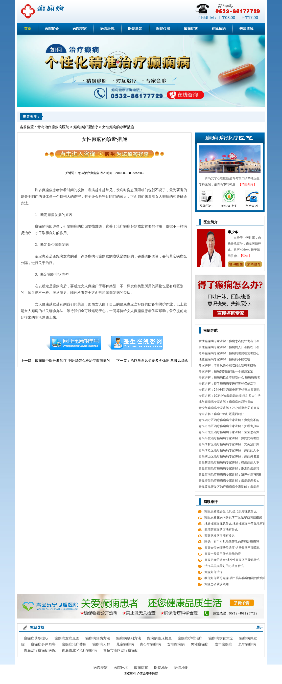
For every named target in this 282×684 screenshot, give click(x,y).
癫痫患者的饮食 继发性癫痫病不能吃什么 (232, 560)
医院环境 (107, 29)
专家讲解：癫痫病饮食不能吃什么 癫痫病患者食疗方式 (229, 378)
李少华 (233, 232)
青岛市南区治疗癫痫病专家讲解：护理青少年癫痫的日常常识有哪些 (229, 426)
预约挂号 (73, 343)
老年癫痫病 (247, 644)
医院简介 (52, 29)
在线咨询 (135, 343)
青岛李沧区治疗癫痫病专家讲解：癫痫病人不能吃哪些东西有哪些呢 (229, 451)
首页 (27, 29)
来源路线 (246, 29)
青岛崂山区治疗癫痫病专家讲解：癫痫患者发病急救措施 (229, 457)
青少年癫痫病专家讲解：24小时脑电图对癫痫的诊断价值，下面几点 (229, 408)
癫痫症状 (191, 29)
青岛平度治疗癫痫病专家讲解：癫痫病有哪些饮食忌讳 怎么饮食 (229, 438)
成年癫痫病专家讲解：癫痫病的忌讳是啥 (226, 402)
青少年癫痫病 (150, 644)
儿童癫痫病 (125, 644)
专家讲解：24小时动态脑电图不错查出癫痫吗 (229, 389)
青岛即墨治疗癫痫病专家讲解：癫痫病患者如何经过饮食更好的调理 (229, 481)
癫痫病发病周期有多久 (219, 535)
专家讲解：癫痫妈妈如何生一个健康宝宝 (226, 371)
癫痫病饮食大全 (220, 638)
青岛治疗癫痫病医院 (53, 127)
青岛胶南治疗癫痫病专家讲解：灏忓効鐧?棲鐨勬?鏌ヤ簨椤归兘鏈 (230, 475)
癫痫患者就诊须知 (216, 584)
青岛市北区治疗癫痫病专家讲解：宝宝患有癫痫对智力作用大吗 (229, 432)
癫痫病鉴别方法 (128, 638)
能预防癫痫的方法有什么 (221, 529)
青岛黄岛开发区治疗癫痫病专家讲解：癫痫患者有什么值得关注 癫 (229, 487)
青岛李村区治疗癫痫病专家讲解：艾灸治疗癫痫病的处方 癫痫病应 (229, 445)
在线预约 (219, 29)
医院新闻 (135, 29)
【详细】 (245, 256)
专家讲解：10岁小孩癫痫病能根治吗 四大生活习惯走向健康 (230, 396)
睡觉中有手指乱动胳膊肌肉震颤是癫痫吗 (231, 541)
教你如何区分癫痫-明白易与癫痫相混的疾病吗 (235, 578)
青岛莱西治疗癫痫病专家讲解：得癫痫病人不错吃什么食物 (229, 463)
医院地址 (161, 668)
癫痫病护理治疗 (85, 127)
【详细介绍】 (247, 184)
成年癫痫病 (223, 644)
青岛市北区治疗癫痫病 (79, 650)
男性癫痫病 (199, 644)
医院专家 (80, 29)
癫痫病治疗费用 (74, 644)
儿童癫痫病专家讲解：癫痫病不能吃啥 (224, 359)
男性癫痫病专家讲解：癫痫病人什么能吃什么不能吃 (229, 347)
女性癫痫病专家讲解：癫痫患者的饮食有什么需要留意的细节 (229, 341)
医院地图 (181, 668)
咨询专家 (236, 264)
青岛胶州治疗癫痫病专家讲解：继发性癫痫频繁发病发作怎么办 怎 (229, 469)
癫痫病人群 (101, 644)
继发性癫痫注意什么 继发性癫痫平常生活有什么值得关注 (235, 524)
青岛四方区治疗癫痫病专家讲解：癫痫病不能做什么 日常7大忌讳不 (229, 420)
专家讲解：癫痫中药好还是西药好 (221, 414)
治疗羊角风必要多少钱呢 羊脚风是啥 (159, 361)
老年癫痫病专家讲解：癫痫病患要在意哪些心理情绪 (229, 353)
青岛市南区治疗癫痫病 (120, 650)
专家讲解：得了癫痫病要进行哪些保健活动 (227, 383)
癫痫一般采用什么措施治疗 (222, 554)
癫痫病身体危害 (43, 644)
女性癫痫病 (176, 644)
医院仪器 (163, 29)
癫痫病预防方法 (97, 638)
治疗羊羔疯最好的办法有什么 (224, 566)
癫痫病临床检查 (159, 638)
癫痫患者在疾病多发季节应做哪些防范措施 (233, 517)
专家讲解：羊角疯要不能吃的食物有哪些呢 (227, 365)
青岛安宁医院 (149, 673)
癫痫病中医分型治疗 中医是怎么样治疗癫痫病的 (72, 361)
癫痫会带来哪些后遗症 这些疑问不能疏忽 (232, 547)
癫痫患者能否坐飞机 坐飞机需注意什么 (230, 511)
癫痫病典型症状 (36, 638)
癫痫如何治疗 (213, 572)
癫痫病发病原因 (67, 638)
